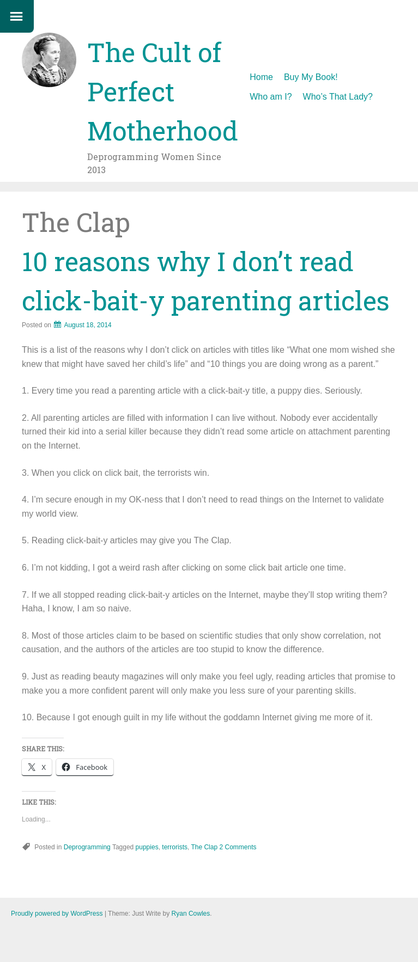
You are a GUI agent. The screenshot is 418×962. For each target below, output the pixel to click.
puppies (147, 847)
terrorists (174, 847)
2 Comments (237, 847)
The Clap (204, 847)
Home (261, 77)
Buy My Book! (311, 77)
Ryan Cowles (191, 913)
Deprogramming (87, 847)
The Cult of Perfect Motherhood (162, 91)
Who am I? (271, 96)
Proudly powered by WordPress (57, 913)
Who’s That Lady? (338, 96)
